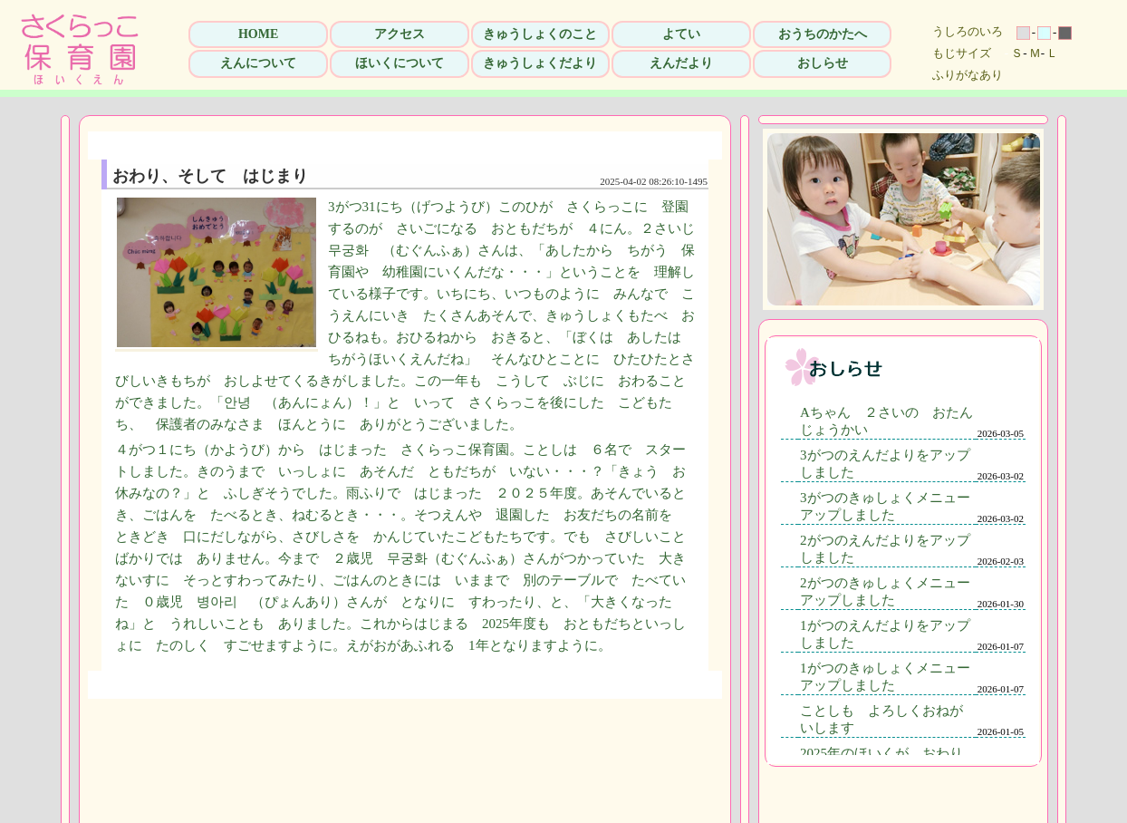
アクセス (399, 34)
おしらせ (822, 63)
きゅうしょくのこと (540, 34)
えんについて (258, 63)
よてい (681, 34)
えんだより (681, 63)
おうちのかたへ (822, 34)
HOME (258, 34)
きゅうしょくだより (540, 63)
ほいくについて (399, 63)
